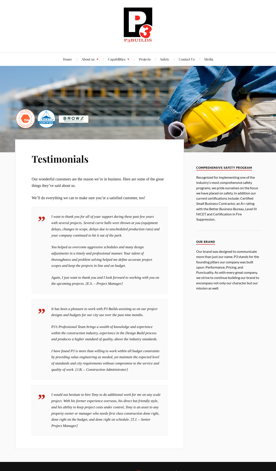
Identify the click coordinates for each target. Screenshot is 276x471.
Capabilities (116, 59)
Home (67, 59)
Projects (145, 59)
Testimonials (60, 158)
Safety (164, 59)
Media (208, 59)
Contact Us (187, 59)
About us (88, 59)
